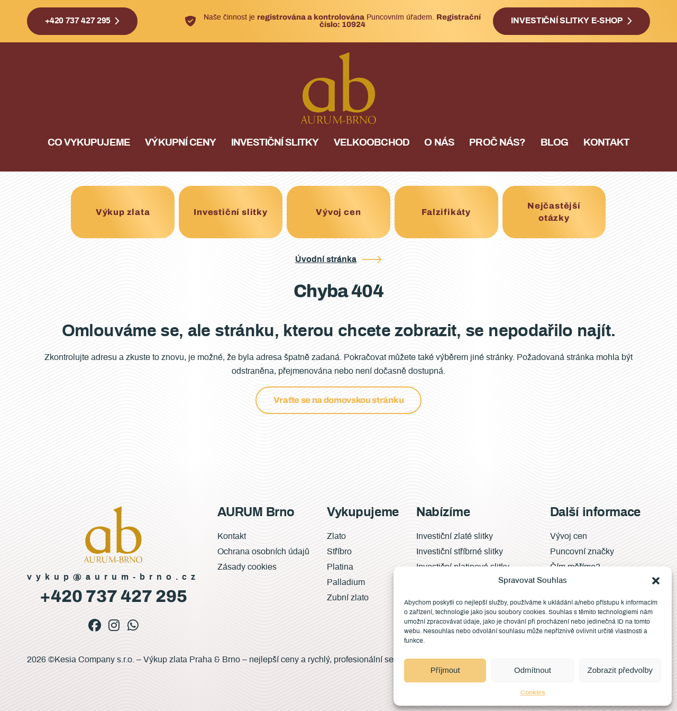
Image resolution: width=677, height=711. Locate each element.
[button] (656, 580)
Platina (340, 567)
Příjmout (445, 669)
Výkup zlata (123, 212)
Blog (554, 143)
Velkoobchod (371, 143)
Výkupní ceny (180, 143)
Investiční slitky (275, 143)
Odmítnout (532, 669)
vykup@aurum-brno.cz (113, 577)
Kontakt (606, 143)
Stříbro (339, 551)
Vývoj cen (338, 212)
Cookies (532, 692)
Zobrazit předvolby (620, 669)
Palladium (346, 582)
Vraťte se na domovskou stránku (338, 399)
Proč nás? (497, 143)
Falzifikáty (446, 212)
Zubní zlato (348, 597)
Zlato (336, 536)
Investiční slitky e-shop (567, 20)
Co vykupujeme (89, 143)
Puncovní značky (582, 551)
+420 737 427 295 (78, 20)
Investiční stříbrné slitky (459, 551)
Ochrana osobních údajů (263, 551)
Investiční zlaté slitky (454, 536)
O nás (439, 143)
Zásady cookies (247, 567)
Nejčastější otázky (554, 211)
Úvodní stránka (325, 259)
